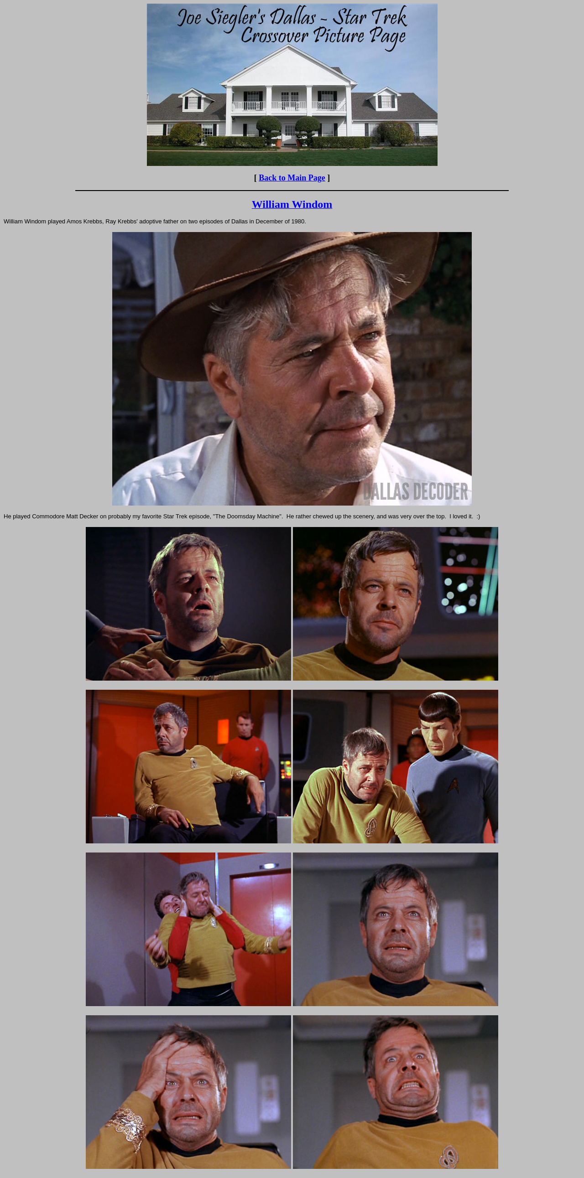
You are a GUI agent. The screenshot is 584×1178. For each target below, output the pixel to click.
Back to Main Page (292, 177)
